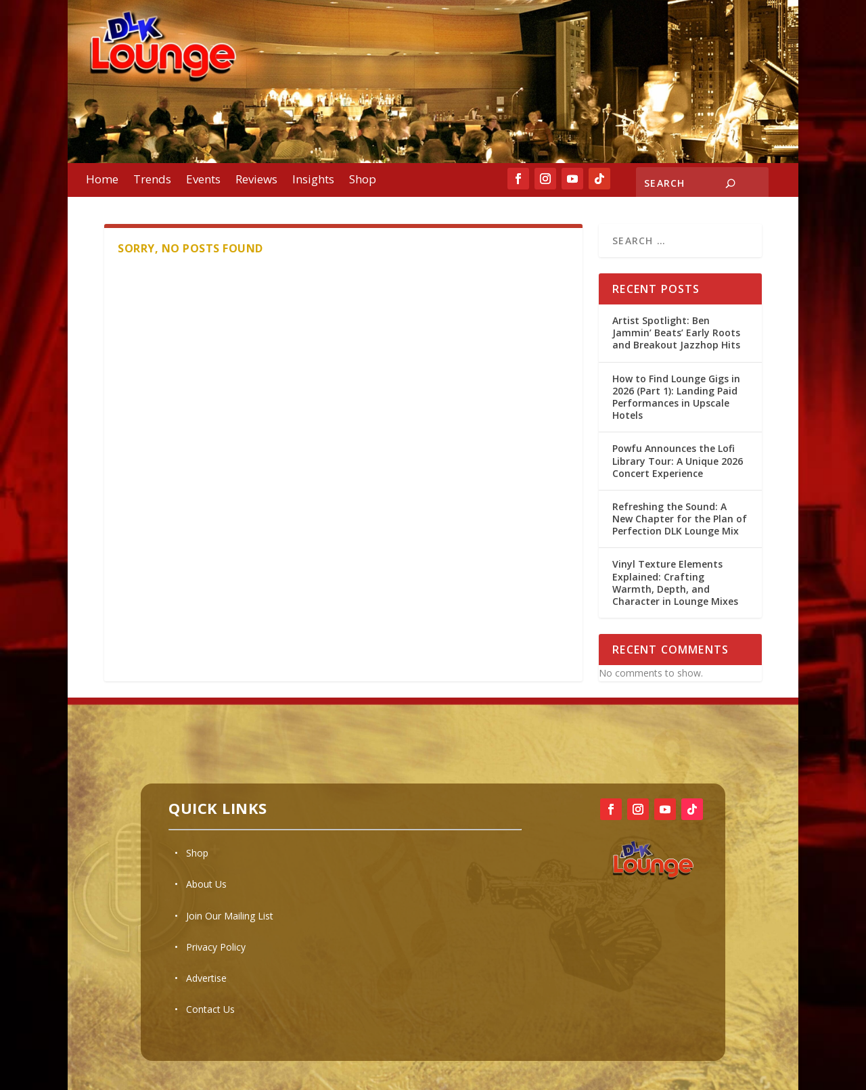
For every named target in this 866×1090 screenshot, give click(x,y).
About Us (206, 884)
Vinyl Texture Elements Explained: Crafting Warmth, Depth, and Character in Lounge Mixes (675, 583)
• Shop (191, 852)
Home (102, 181)
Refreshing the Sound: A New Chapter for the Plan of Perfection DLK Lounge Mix (679, 518)
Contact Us (210, 1009)
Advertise (206, 978)
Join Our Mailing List (229, 915)
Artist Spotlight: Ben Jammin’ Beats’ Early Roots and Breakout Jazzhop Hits (676, 332)
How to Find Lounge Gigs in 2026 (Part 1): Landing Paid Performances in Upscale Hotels (676, 397)
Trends (152, 181)
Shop (362, 181)
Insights (313, 181)
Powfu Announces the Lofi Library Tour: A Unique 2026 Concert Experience (677, 460)
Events (203, 181)
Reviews (256, 181)
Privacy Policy (216, 946)
